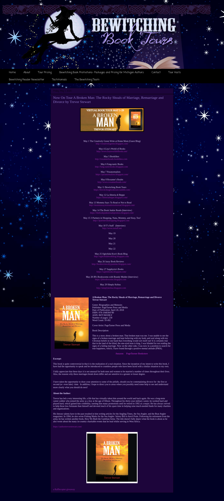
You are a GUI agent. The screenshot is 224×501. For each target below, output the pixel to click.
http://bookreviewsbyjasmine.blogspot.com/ (111, 264)
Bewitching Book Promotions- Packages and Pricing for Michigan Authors (101, 72)
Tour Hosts (174, 72)
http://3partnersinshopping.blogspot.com (111, 220)
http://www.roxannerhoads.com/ (112, 182)
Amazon (120, 353)
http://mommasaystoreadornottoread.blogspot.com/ (112, 205)
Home (12, 72)
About (27, 72)
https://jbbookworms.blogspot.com (110, 279)
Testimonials (59, 80)
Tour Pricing (45, 72)
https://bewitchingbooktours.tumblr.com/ (112, 190)
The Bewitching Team (87, 80)
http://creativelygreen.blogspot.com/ (112, 144)
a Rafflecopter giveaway (64, 489)
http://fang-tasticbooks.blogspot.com (111, 167)
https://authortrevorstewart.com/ (67, 426)
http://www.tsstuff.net (112, 228)
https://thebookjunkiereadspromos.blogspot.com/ (112, 213)
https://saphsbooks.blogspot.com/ (111, 272)
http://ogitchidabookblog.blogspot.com (111, 256)
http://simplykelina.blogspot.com (111, 288)
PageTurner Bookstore (137, 353)
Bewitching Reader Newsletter (26, 80)
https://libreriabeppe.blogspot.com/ (112, 197)
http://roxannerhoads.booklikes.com (111, 159)
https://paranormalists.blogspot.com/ (112, 174)
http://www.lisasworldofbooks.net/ (112, 151)
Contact (156, 72)
